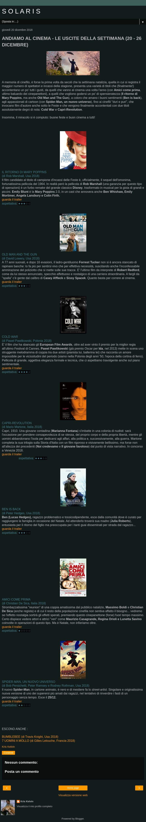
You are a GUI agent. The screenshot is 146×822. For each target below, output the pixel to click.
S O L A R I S (21, 11)
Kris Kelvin (27, 801)
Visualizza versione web (72, 795)
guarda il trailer (12, 199)
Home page (73, 788)
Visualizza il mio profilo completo (34, 806)
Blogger (79, 818)
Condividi (8, 752)
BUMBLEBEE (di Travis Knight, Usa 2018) (30, 736)
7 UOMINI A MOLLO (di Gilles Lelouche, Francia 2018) (38, 740)
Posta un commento (22, 772)
